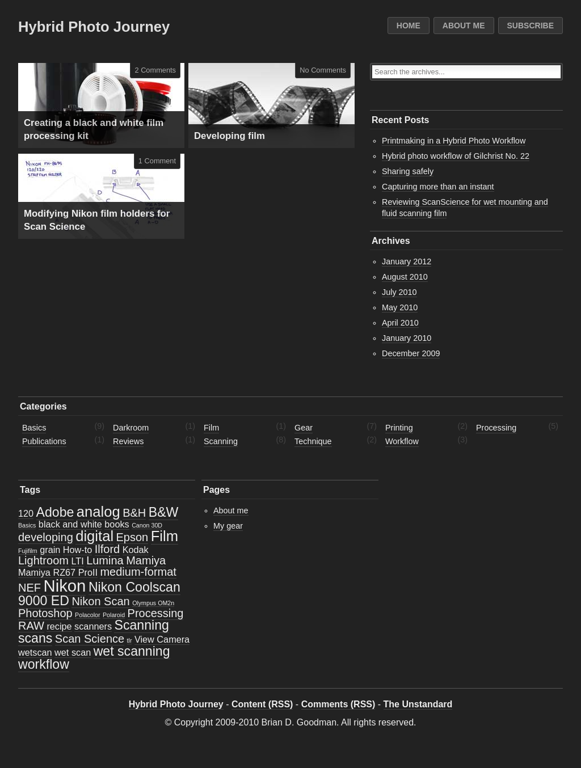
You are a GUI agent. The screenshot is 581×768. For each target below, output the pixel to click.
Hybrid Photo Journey (94, 27)
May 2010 (400, 307)
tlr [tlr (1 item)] (129, 640)
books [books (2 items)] (116, 524)
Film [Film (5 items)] (164, 536)
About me (464, 25)
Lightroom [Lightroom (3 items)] (43, 560)
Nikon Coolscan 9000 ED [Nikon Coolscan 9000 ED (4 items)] (99, 593)
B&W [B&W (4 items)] (164, 512)
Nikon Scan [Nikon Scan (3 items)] (100, 601)
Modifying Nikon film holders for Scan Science (97, 220)
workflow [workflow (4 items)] (43, 664)
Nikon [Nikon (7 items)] (64, 585)
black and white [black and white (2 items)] (70, 524)
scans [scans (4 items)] (35, 638)
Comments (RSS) (338, 704)
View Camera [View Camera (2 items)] (162, 639)
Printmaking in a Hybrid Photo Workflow (453, 140)
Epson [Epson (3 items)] (132, 537)
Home (408, 25)
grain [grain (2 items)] (50, 550)
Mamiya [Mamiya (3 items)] (146, 560)
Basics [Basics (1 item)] (27, 525)
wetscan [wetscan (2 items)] (35, 652)
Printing (399, 427)
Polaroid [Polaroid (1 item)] (114, 614)
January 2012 (406, 261)
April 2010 (400, 322)
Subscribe (530, 25)
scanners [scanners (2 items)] (93, 626)
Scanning (221, 441)
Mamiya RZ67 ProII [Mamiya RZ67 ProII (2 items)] (58, 572)
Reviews (128, 441)
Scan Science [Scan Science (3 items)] (89, 638)
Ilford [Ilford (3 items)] (107, 549)
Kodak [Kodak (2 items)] (136, 550)
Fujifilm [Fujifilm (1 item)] (27, 550)
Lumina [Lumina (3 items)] (105, 560)
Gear (303, 427)
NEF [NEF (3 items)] (29, 587)
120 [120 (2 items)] (25, 513)
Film (211, 427)
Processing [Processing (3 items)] (156, 613)
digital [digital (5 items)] (94, 536)
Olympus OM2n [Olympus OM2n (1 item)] (153, 603)
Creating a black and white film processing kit (93, 129)
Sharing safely (407, 171)
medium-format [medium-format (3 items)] (138, 572)
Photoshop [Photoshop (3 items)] (45, 613)
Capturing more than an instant (438, 186)
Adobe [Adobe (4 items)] (55, 512)
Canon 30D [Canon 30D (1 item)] (147, 525)
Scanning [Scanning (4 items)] (141, 625)
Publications (44, 441)
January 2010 (406, 338)
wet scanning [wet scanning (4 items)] (132, 651)
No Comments (323, 70)
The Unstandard (418, 704)
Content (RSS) (262, 704)
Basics (34, 427)
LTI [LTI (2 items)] (77, 561)
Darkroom (131, 427)
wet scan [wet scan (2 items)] (72, 652)
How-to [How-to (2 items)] (77, 550)
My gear (228, 525)
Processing (496, 427)
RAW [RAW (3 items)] (31, 625)
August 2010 (405, 276)
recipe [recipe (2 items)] (59, 626)
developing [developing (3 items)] (45, 537)
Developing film (229, 135)
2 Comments (155, 70)
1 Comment (157, 161)
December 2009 (411, 353)
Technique (313, 441)
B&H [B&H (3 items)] (134, 513)
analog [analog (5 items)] (98, 512)
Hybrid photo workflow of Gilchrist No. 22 (455, 156)
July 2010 (399, 292)
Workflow (402, 441)
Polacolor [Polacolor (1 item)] (87, 614)
